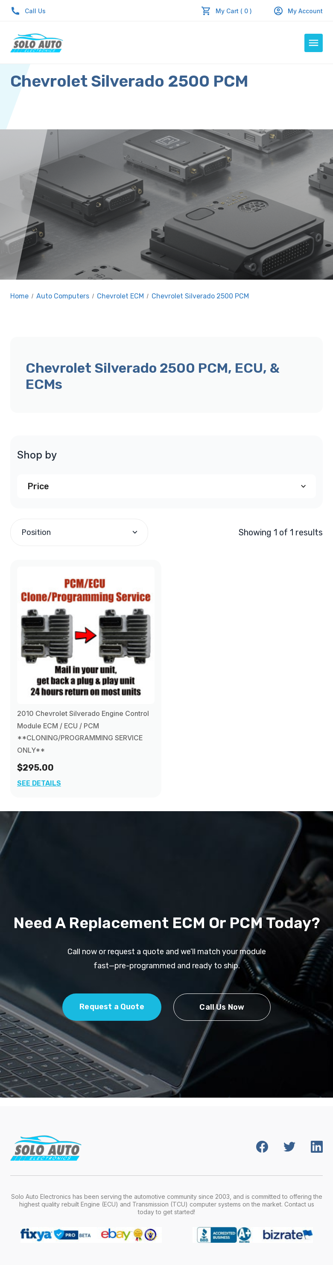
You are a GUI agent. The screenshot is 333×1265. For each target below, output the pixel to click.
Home (19, 296)
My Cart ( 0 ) (234, 11)
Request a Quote (111, 1006)
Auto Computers (62, 296)
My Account (298, 11)
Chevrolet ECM (120, 296)
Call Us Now (221, 1007)
